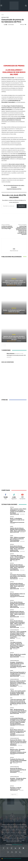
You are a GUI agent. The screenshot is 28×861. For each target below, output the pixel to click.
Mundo (14, 334)
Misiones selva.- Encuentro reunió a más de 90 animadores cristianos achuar (18, 751)
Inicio (2, 14)
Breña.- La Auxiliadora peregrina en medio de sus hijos (14, 310)
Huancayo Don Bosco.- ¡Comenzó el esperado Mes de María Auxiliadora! (18, 770)
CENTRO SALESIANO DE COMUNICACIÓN (12, 858)
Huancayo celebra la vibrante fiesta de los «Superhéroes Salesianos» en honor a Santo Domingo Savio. (18, 683)
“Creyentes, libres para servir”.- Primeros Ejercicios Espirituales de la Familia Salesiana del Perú (17, 557)
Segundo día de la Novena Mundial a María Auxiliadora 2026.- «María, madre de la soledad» (17, 613)
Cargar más (14, 794)
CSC (6, 24)
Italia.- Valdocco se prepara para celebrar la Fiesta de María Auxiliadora (17, 539)
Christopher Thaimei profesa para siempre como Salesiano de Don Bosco (18, 576)
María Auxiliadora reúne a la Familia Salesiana (17, 594)
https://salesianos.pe (14, 250)
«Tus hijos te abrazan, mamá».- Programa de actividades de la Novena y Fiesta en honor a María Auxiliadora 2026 (17, 645)
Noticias (3, 17)
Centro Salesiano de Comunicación (11, 313)
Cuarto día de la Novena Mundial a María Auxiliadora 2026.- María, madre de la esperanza (17, 585)
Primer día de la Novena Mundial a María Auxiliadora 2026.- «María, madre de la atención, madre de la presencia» (17, 623)
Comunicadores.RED (14, 660)
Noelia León (12, 638)
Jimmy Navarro (13, 667)
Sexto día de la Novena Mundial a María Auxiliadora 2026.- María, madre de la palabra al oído (17, 548)
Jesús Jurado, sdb (14, 578)
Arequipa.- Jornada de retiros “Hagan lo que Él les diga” (18, 779)
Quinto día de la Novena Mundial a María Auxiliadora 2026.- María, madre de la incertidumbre (17, 567)
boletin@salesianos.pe (17, 844)
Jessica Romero (13, 686)
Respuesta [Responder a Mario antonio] (9, 357)
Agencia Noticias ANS (11, 285)
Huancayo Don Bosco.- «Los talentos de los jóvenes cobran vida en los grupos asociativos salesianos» (18, 742)
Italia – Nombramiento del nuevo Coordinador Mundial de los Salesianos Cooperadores (18, 711)
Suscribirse (22, 206)
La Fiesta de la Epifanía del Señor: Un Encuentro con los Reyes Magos (7, 227)
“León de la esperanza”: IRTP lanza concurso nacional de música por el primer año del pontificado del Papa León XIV (18, 701)
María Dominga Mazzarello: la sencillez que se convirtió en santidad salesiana (18, 674)
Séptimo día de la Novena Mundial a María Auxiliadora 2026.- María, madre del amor (14, 338)
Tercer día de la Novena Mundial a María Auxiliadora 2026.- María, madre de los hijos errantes (17, 604)
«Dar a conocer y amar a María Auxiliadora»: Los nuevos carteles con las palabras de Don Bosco (13, 282)
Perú (7, 17)
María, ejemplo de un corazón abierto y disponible (18, 655)
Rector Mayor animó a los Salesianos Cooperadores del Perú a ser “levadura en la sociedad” (18, 731)
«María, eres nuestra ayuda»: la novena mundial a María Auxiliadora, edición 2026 (18, 692)
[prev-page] (2, 345)
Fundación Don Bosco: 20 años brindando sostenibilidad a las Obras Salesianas (18, 761)
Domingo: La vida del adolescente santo (15, 788)
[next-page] (5, 345)
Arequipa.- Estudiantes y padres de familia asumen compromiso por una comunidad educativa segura (18, 664)
